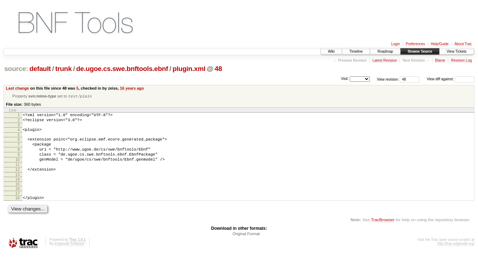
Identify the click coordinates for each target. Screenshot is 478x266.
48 (218, 68)
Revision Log (461, 60)
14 (17, 191)
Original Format (246, 246)
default (40, 68)
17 (17, 205)
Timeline (356, 51)
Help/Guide (440, 44)
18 (17, 209)
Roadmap (385, 51)
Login (395, 44)
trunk (63, 68)
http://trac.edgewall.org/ (455, 256)
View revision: (388, 79)
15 (17, 195)
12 (17, 180)
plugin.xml (189, 68)
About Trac (463, 44)
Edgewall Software (69, 256)
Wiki (331, 51)
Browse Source (420, 51)
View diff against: (450, 79)
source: (16, 68)
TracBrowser (383, 232)
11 (17, 174)
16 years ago (132, 88)
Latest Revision (384, 60)
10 (17, 168)
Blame (440, 60)
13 (17, 186)
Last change (17, 88)
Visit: (345, 79)
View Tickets (457, 51)
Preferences (415, 44)
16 (17, 200)
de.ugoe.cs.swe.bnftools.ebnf (122, 68)
